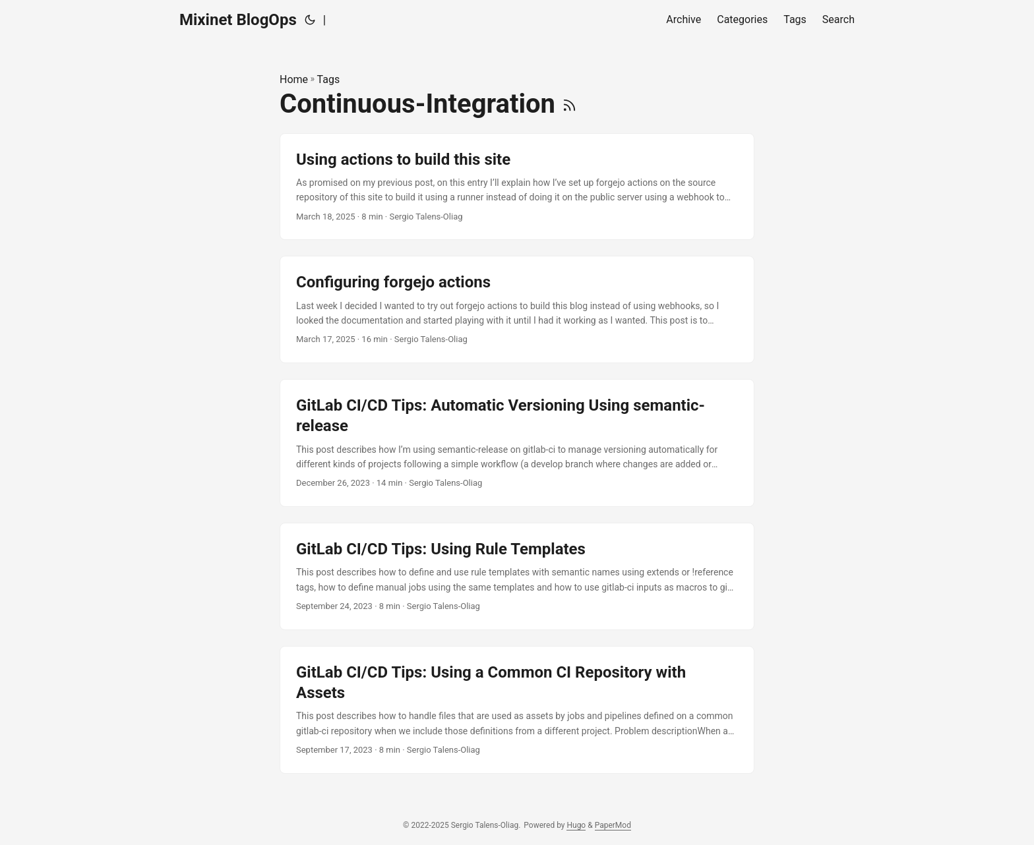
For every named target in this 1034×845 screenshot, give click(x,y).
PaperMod (613, 825)
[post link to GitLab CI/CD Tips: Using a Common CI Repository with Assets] (517, 710)
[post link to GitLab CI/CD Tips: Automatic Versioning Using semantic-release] (517, 443)
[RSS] (569, 103)
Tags (328, 79)
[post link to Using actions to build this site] (517, 187)
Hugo (576, 825)
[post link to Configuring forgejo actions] (517, 309)
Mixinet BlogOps (238, 20)
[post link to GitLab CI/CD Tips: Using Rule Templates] (517, 576)
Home (294, 79)
